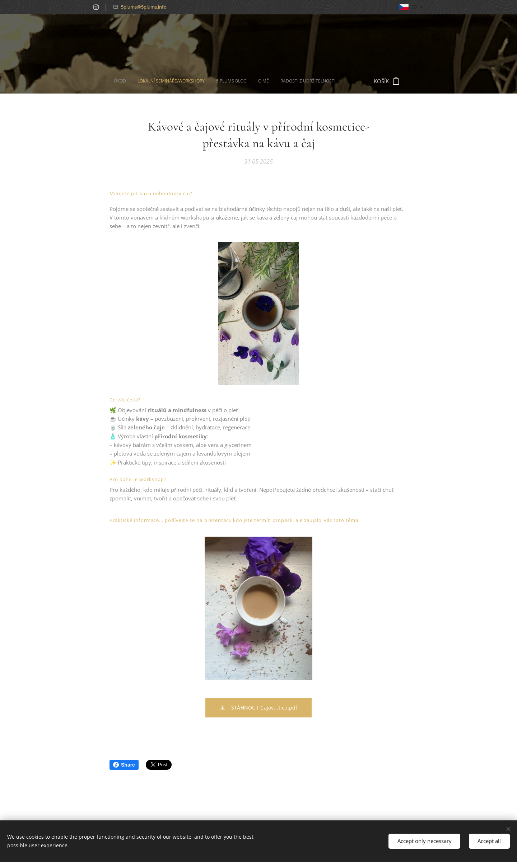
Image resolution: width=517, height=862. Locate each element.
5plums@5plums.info (144, 7)
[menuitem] (167, 81)
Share (124, 765)
